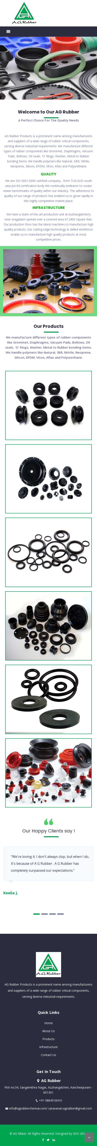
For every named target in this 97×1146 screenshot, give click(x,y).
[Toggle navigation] (8, 32)
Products (48, 1039)
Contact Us (48, 1055)
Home (48, 1023)
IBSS (76, 1134)
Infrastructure (48, 1047)
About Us (48, 1031)
